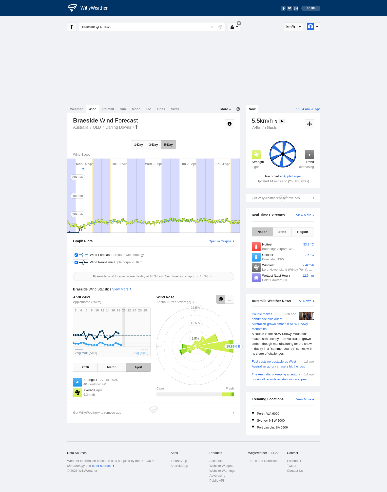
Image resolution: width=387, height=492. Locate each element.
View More (303, 215)
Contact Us (295, 470)
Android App (179, 466)
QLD (97, 127)
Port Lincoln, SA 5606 (272, 427)
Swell (175, 109)
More (224, 109)
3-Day (153, 144)
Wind (93, 109)
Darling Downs (118, 127)
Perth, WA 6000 (268, 413)
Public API (216, 480)
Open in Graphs (220, 241)
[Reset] (212, 27)
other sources (101, 466)
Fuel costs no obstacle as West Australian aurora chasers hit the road (283, 363)
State (282, 232)
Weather (76, 109)
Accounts (215, 461)
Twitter (291, 466)
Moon (136, 109)
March (111, 367)
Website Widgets (221, 466)
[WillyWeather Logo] (90, 8)
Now (252, 109)
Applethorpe (292, 176)
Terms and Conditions (263, 461)
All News (305, 301)
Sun (123, 109)
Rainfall (108, 109)
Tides (161, 109)
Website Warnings (222, 470)
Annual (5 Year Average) (173, 302)
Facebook (294, 461)
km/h (290, 26)
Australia (80, 127)
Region (302, 232)
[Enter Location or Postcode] (152, 26)
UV (148, 109)
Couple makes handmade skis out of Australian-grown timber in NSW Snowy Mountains (283, 334)
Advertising (217, 475)
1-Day (138, 144)
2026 (85, 367)
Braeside (136, 127)
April (138, 367)
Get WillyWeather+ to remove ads (276, 198)
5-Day (168, 144)
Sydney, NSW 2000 (271, 420)
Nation (262, 232)
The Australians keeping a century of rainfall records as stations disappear (283, 376)
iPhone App (179, 461)
